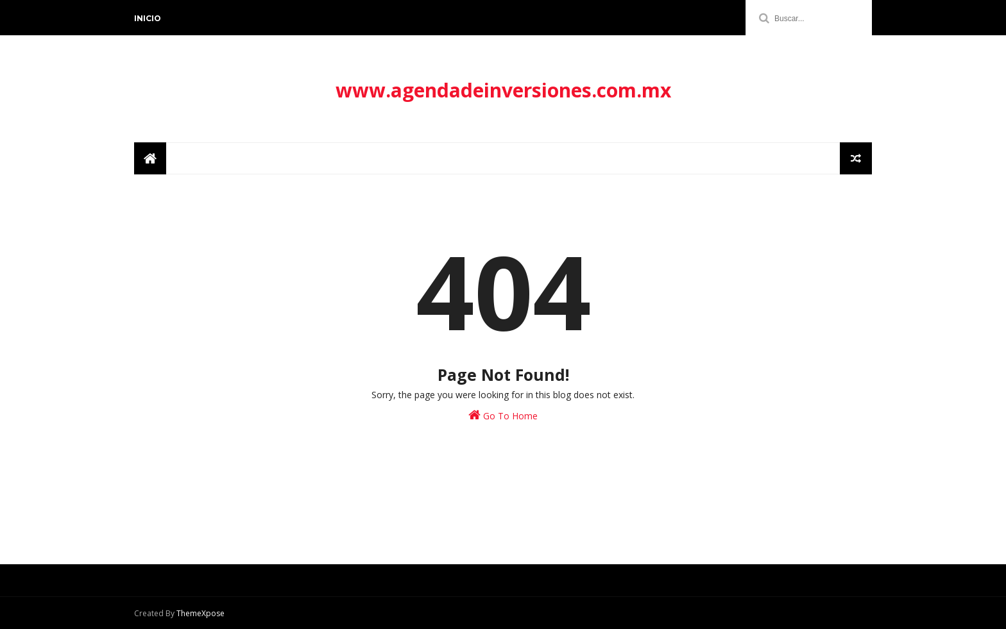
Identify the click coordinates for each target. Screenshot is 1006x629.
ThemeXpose (200, 613)
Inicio (147, 18)
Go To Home (503, 415)
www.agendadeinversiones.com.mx (503, 90)
